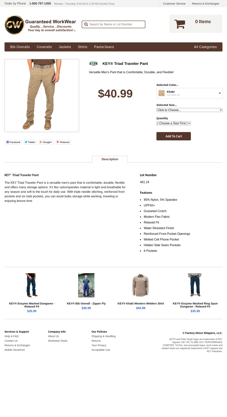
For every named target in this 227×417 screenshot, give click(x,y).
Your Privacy (99, 345)
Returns (96, 340)
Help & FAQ (12, 336)
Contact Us (11, 340)
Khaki (171, 91)
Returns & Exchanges (205, 3)
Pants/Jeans (104, 47)
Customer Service (174, 3)
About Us (53, 336)
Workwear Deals (57, 340)
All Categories (205, 47)
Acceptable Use (101, 349)
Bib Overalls (20, 47)
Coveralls (44, 47)
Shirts (82, 47)
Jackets (65, 47)
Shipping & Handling (104, 336)
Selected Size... (166, 105)
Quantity (162, 118)
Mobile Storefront (15, 349)
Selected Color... (167, 84)
